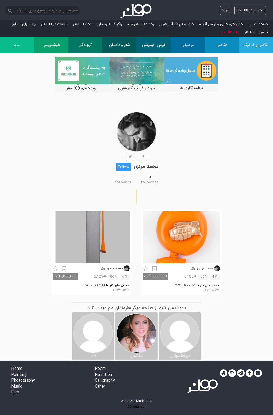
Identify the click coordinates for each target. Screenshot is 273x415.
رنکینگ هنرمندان (109, 24)
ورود (225, 10)
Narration (103, 375)
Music (16, 387)
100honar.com (136, 406)
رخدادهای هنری (140, 24)
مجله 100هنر (82, 24)
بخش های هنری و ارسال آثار (221, 24)
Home (16, 369)
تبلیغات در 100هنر (54, 24)
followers (123, 182)
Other (100, 387)
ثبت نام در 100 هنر (250, 10)
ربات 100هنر (230, 32)
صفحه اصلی (259, 24)
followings (150, 182)
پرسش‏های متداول (23, 24)
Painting (19, 375)
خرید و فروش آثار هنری (176, 24)
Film (15, 392)
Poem (100, 369)
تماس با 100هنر (256, 32)
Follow (123, 167)
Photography (23, 381)
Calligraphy (105, 381)
